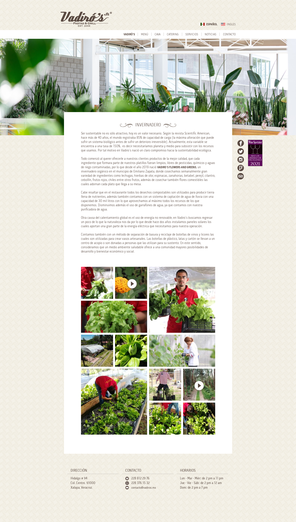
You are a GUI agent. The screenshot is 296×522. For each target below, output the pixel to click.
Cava (157, 34)
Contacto (229, 34)
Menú (144, 34)
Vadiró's (129, 34)
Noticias (210, 34)
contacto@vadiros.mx (143, 487)
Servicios (191, 34)
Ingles (231, 24)
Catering (173, 34)
